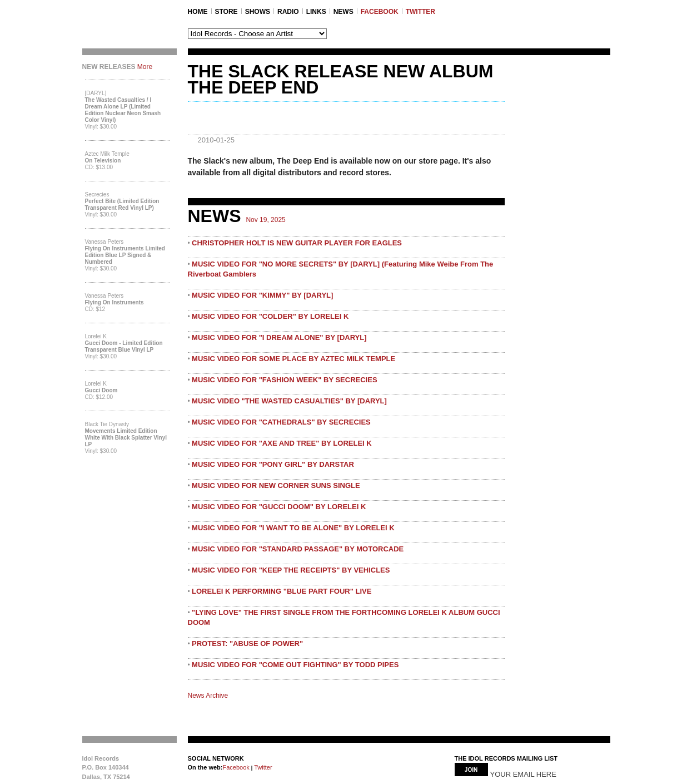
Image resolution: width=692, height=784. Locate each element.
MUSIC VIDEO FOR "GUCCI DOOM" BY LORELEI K (279, 506)
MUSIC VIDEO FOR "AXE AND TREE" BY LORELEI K (282, 443)
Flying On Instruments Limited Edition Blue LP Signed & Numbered (125, 255)
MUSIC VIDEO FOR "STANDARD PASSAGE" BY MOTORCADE (298, 549)
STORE (226, 12)
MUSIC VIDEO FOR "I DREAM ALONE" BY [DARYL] (279, 337)
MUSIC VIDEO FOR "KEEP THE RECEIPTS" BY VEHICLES (291, 570)
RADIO (288, 12)
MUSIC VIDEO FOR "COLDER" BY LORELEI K (270, 316)
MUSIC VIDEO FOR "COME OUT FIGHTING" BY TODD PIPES (295, 664)
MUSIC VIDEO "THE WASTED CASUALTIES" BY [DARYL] (289, 401)
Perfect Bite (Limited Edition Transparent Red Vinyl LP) (122, 204)
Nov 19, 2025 (265, 220)
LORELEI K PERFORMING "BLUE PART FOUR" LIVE (281, 591)
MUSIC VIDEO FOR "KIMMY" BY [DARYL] (262, 295)
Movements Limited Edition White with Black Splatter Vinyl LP (126, 437)
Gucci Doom (101, 390)
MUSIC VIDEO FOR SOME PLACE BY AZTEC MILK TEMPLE (293, 358)
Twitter (262, 767)
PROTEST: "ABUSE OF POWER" (247, 643)
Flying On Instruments (114, 302)
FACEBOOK (380, 12)
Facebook (235, 767)
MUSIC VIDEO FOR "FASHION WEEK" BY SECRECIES (284, 380)
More (144, 67)
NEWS (343, 12)
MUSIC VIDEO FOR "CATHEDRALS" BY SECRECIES (281, 422)
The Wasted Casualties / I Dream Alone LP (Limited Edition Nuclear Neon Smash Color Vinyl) (123, 110)
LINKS (316, 12)
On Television (103, 160)
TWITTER (420, 12)
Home (198, 12)
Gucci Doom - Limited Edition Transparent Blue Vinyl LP (124, 346)
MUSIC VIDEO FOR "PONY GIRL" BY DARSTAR (273, 464)
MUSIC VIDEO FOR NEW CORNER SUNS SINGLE (276, 485)
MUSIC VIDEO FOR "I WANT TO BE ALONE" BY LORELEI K (293, 528)
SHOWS (257, 12)
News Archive (208, 695)
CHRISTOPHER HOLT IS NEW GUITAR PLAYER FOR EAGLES (297, 243)
